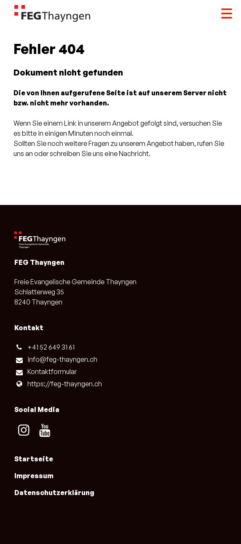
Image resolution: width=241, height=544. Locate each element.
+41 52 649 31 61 (44, 347)
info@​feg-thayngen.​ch (55, 359)
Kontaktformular (45, 372)
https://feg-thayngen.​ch (58, 384)
